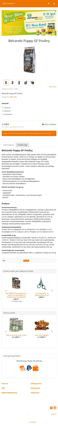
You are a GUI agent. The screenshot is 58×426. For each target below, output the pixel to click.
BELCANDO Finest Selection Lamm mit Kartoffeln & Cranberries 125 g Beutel (16, 295)
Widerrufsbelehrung (9, 393)
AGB (3, 388)
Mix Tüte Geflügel (41, 335)
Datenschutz (35, 388)
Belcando (13, 97)
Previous (6, 290)
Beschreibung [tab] (8, 145)
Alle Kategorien (9, 3)
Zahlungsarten (36, 384)
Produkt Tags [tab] (22, 145)
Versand (15, 127)
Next (52, 290)
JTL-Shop (33, 422)
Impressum (35, 393)
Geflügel (26, 260)
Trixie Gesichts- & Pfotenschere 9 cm (42, 294)
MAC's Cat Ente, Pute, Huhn (16, 335)
